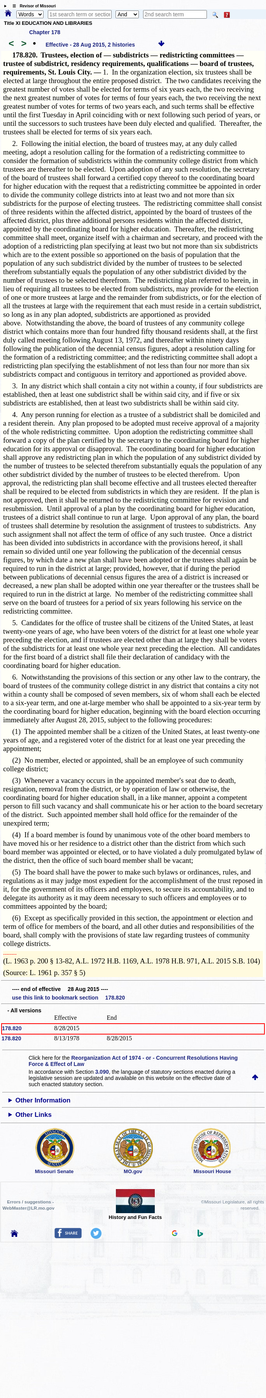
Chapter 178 (44, 32)
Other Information (42, 1100)
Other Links (33, 1114)
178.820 (12, 1028)
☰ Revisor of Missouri (32, 6)
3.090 (102, 1072)
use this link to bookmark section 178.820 (68, 998)
